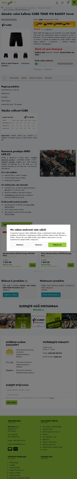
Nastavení (38, 245)
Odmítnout (19, 245)
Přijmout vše (57, 245)
